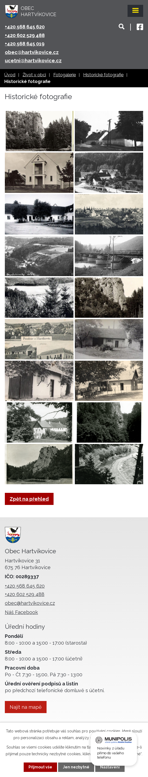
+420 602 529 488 (25, 35)
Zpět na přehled (29, 499)
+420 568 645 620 (25, 27)
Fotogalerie (64, 74)
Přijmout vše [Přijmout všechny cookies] (40, 767)
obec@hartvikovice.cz (32, 52)
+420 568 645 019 (24, 43)
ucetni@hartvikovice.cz (33, 60)
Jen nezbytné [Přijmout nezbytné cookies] (76, 767)
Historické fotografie (103, 74)
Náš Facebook (21, 612)
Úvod (9, 74)
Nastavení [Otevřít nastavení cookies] (110, 767)
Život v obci (34, 74)
